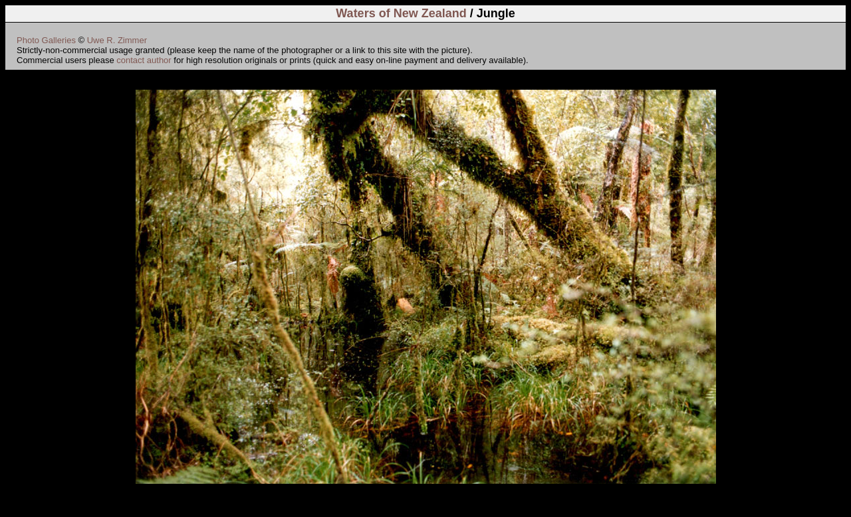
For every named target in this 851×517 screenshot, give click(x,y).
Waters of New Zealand (401, 13)
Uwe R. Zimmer (117, 40)
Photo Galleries (46, 40)
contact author (143, 60)
